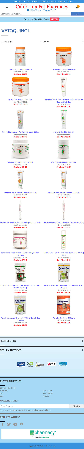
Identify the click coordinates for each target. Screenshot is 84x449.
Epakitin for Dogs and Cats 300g (20, 99)
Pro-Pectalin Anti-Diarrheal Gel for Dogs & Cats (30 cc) (64, 223)
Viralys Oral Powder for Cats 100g (20, 162)
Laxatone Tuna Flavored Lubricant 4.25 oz (63, 192)
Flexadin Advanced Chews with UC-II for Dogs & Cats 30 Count (63, 286)
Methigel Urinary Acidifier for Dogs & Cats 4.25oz (20, 132)
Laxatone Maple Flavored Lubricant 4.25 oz (20, 192)
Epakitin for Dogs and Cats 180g (64, 69)
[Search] (35, 14)
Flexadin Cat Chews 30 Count (64, 318)
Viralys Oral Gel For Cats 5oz (63, 132)
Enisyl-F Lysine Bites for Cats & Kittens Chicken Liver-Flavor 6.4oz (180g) (20, 286)
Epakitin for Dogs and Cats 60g (20, 69)
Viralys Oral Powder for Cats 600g (63, 162)
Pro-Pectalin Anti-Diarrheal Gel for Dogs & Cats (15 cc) (20, 223)
